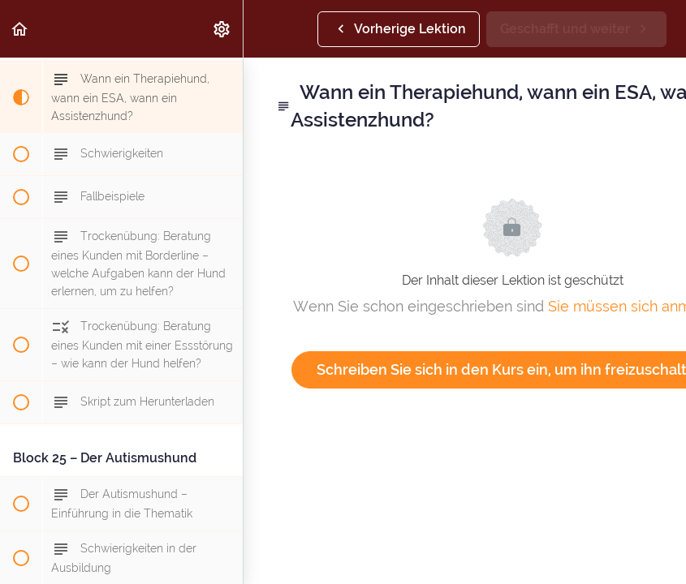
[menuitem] (222, 29)
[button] (20, 29)
